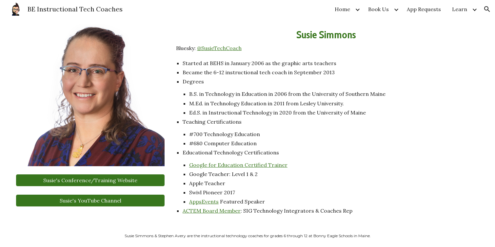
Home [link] (342, 9)
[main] (326, 40)
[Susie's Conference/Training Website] (90, 180)
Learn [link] (459, 9)
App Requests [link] (424, 9)
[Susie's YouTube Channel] (90, 200)
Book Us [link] (378, 9)
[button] (487, 9)
